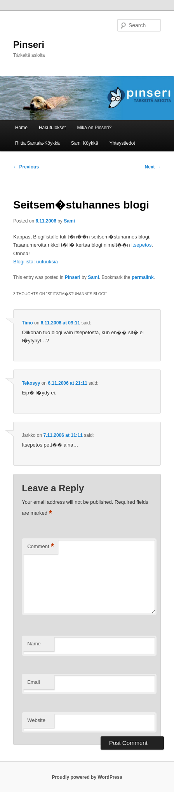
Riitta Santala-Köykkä (37, 143)
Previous (26, 167)
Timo (27, 323)
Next (153, 167)
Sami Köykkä (84, 143)
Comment (40, 546)
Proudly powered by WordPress (87, 777)
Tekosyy (31, 383)
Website (36, 720)
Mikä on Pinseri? (94, 127)
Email (33, 682)
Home (21, 127)
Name (34, 644)
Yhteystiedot (122, 143)
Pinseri (28, 44)
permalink (143, 277)
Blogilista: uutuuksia (35, 262)
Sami (69, 221)
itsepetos (141, 245)
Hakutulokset (52, 127)
